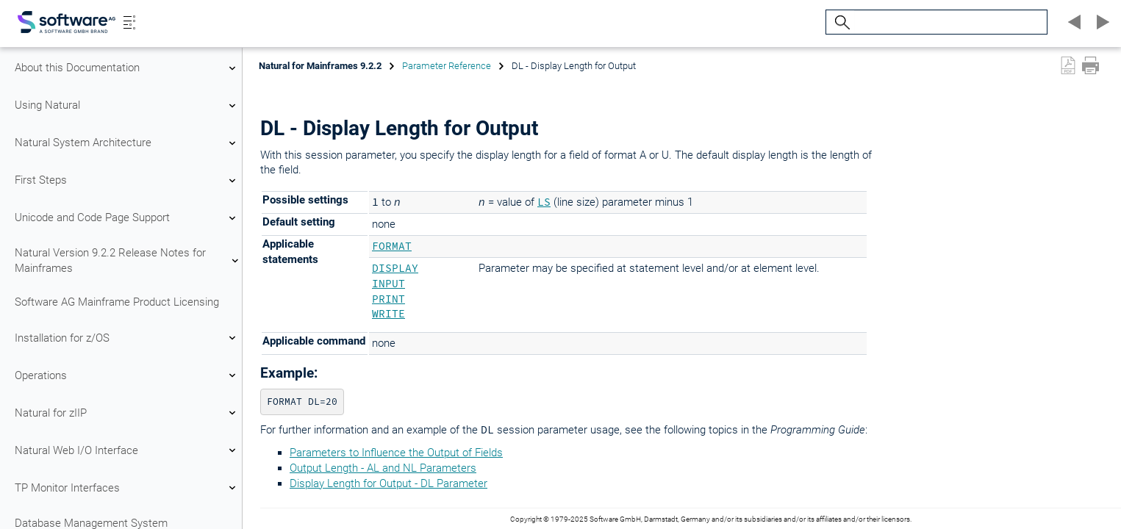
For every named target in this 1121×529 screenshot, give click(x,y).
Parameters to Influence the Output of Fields (396, 452)
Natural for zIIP (127, 413)
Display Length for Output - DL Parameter (388, 483)
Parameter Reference (446, 65)
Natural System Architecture (127, 143)
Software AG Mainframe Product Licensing (117, 302)
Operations (127, 375)
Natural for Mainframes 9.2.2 (320, 65)
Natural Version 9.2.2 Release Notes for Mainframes (127, 260)
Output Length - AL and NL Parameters (383, 468)
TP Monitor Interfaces (127, 488)
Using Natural (127, 105)
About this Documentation (127, 68)
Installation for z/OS (127, 338)
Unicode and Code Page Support (127, 218)
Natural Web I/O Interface (127, 450)
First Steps (127, 180)
